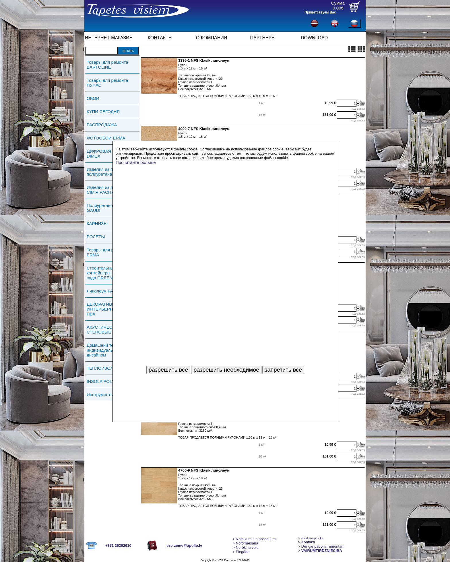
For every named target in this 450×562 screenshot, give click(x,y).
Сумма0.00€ (338, 5)
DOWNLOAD (314, 37)
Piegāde (240, 552)
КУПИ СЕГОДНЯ (103, 111)
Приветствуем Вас (320, 12)
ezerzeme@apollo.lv (184, 545)
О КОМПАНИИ (211, 37)
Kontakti (308, 542)
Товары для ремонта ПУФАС (107, 83)
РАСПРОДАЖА (102, 124)
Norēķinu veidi (245, 547)
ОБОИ (93, 98)
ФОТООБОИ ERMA (106, 137)
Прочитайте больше (136, 162)
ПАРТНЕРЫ (263, 37)
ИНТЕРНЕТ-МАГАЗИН (109, 37)
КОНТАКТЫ (160, 37)
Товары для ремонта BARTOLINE (107, 64)
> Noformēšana (245, 543)
